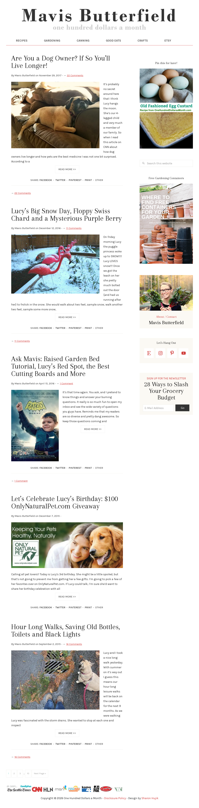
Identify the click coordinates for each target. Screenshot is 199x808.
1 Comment (66, 384)
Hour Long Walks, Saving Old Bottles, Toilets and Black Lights (65, 631)
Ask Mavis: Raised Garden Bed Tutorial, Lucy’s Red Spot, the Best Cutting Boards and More (60, 367)
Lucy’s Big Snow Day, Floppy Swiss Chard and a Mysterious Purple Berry (66, 215)
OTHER (99, 181)
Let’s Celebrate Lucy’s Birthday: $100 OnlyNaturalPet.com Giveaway (64, 503)
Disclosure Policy (115, 799)
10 (28, 774)
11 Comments (74, 229)
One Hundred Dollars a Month (99, 21)
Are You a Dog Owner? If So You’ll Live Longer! (60, 63)
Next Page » (40, 774)
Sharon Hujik (149, 799)
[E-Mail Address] (158, 409)
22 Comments (75, 76)
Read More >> (67, 170)
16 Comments (74, 645)
